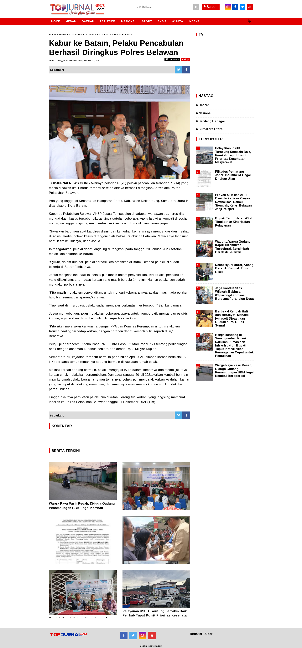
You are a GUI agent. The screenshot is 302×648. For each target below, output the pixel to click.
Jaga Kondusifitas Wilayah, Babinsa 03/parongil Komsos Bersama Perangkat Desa (234, 293)
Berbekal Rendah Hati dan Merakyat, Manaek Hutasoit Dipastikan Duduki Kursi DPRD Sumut (232, 318)
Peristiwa (93, 34)
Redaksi (196, 634)
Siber (209, 634)
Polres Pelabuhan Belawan (116, 34)
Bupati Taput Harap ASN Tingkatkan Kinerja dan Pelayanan (233, 222)
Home (52, 34)
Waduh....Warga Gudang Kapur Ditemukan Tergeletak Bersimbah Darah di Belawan (233, 247)
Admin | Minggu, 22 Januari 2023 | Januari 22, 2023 (74, 60)
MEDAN (70, 21)
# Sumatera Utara (209, 129)
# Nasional (203, 113)
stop (185, 59)
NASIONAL (128, 21)
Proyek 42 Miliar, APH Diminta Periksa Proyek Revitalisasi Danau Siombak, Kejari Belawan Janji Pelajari (233, 202)
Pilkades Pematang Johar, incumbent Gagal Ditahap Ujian (233, 175)
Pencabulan (78, 34)
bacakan (172, 59)
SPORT (147, 21)
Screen (210, 7)
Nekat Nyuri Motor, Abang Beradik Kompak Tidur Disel (234, 268)
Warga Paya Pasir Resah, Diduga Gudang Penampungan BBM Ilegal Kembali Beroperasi (82, 508)
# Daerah (203, 105)
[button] (249, 20)
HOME (55, 21)
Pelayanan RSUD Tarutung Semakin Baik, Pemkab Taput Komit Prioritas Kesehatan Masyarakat (155, 615)
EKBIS (162, 21)
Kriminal (63, 34)
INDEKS (194, 21)
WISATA (177, 21)
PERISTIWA (108, 21)
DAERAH (88, 21)
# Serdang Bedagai (210, 121)
